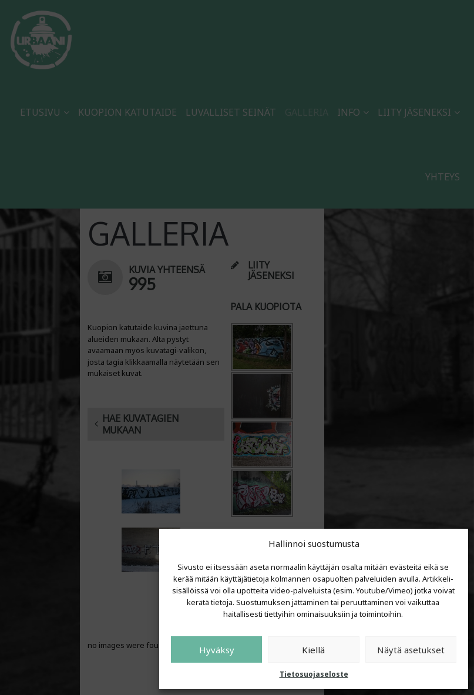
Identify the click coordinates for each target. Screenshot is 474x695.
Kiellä (313, 650)
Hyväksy (216, 650)
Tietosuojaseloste (314, 674)
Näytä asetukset (411, 650)
